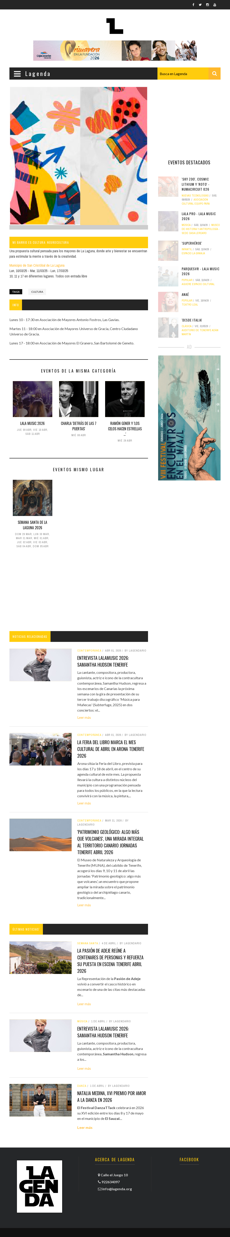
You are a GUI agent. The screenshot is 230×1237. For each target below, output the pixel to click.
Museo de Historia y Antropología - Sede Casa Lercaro (201, 229)
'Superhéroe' (192, 243)
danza (81, 1086)
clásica (187, 326)
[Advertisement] (78, 590)
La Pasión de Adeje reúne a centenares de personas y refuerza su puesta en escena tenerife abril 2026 (110, 960)
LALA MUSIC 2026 (32, 423)
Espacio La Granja (193, 253)
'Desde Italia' (192, 319)
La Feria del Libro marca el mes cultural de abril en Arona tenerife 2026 (110, 749)
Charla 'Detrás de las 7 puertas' (78, 426)
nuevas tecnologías (195, 195)
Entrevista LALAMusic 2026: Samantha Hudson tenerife (103, 661)
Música (82, 1021)
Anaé (185, 294)
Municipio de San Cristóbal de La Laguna (36, 265)
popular (187, 280)
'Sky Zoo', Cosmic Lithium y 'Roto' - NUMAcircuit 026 (196, 184)
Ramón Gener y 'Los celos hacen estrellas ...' (125, 429)
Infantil (187, 249)
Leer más (84, 717)
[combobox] (189, 73)
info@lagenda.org (117, 1189)
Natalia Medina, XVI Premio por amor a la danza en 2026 (111, 1096)
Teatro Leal (190, 304)
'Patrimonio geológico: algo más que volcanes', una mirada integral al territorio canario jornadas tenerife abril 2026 (110, 841)
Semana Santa (87, 943)
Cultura (37, 291)
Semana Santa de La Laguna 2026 (32, 525)
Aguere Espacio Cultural (198, 284)
